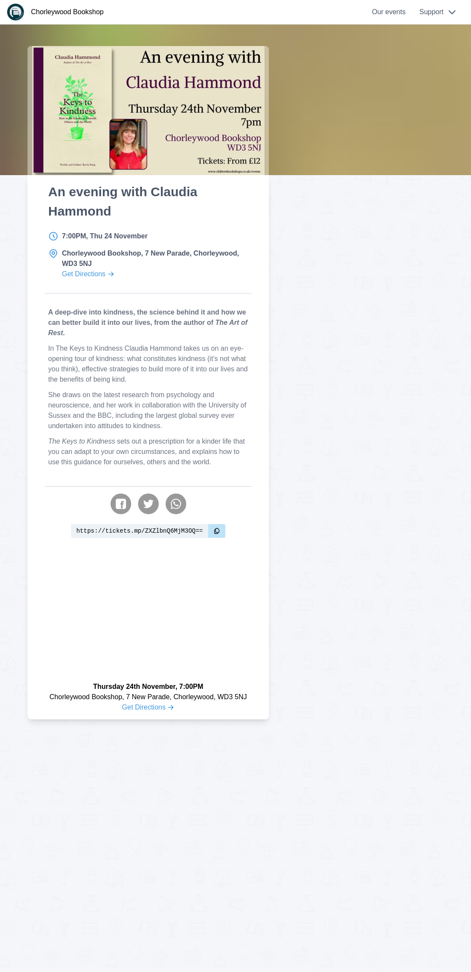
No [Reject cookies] (414, 940)
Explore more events (363, 111)
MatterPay (251, 926)
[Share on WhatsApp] (176, 521)
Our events (389, 11)
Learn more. (376, 940)
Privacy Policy (321, 814)
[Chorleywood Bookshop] (55, 12)
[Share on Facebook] (121, 521)
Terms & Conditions (330, 824)
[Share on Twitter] (148, 521)
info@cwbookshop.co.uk (116, 814)
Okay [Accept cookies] (436, 940)
